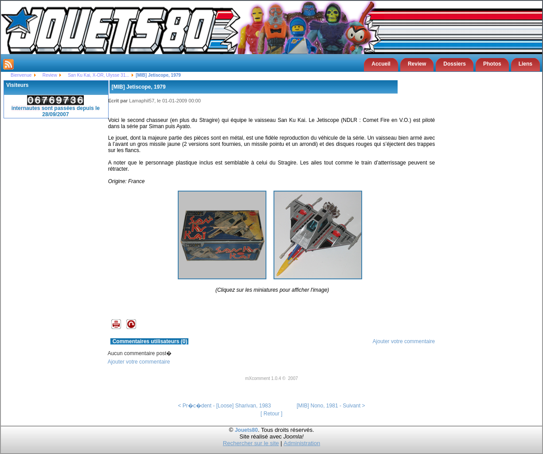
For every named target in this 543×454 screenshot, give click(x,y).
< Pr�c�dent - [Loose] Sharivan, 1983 (224, 406)
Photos (492, 64)
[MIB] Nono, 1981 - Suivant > (331, 406)
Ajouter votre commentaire (404, 341)
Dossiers (454, 64)
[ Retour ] (271, 414)
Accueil (381, 64)
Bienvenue (21, 75)
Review (417, 64)
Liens (525, 64)
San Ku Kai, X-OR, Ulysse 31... (98, 75)
